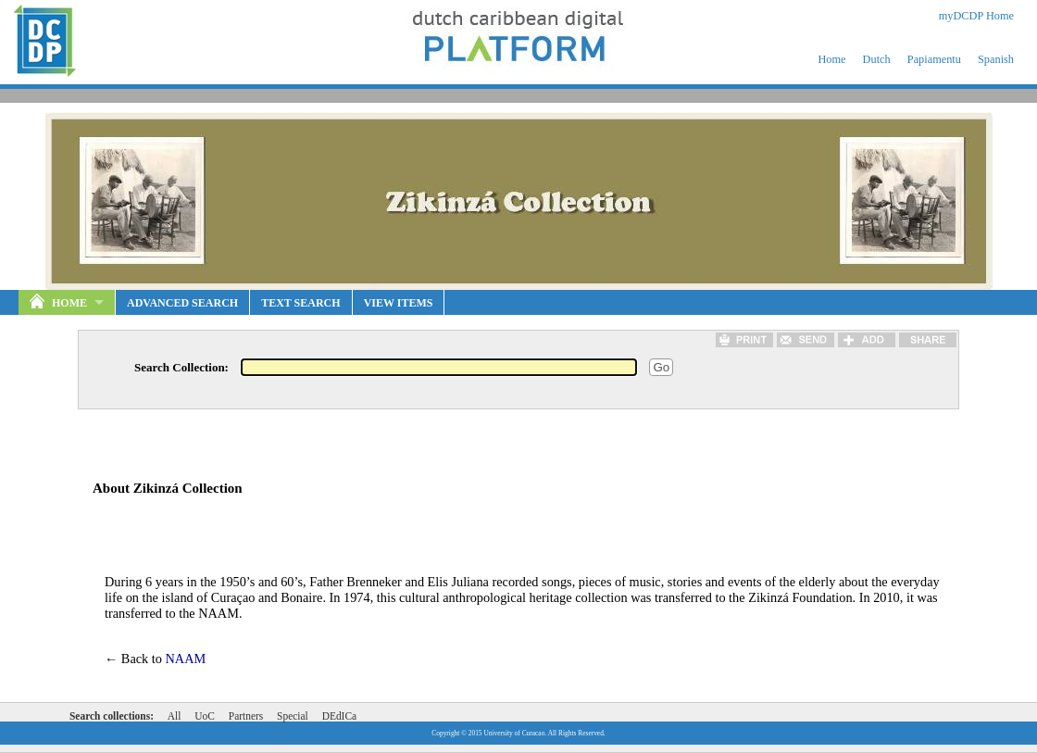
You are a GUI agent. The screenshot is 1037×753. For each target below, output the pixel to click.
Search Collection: (181, 367)
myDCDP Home (976, 15)
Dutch (877, 59)
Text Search (300, 302)
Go (661, 367)
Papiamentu (934, 59)
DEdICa (339, 716)
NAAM (186, 658)
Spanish (996, 59)
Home (831, 59)
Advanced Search (182, 302)
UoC (204, 716)
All (174, 716)
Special (292, 716)
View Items (398, 302)
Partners (246, 716)
